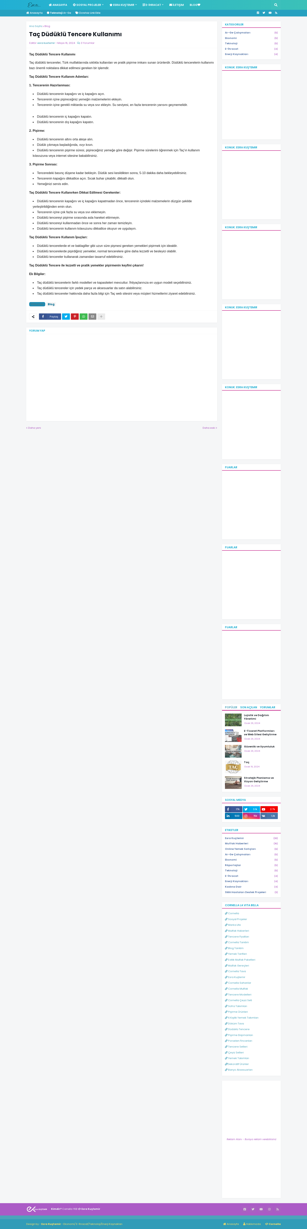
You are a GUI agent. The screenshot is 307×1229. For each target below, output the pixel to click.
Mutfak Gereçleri (237, 965)
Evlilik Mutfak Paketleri (240, 960)
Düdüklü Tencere (237, 1029)
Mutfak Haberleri (251, 844)
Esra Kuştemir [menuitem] (121, 5)
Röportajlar (251, 865)
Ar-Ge (59, 13)
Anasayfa (34, 13)
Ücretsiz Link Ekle (87, 13)
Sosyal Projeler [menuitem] (87, 5)
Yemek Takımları (237, 1058)
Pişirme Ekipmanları (239, 1035)
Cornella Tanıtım (237, 942)
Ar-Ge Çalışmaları (251, 33)
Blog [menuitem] (195, 5)
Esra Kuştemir (251, 838)
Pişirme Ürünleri (236, 1012)
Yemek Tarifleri (236, 954)
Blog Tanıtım (234, 948)
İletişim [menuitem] (176, 5)
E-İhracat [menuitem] (152, 5)
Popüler (231, 707)
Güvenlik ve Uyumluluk (259, 746)
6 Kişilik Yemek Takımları (241, 1018)
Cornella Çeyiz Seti (238, 1000)
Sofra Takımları (236, 1006)
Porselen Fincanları (238, 1041)
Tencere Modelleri (238, 994)
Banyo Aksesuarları (239, 1070)
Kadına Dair (251, 887)
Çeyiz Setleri (234, 1052)
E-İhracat (251, 49)
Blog (47, 26)
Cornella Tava (235, 971)
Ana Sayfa (35, 26)
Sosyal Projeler (236, 919)
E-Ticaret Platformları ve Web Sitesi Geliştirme (260, 732)
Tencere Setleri (236, 1047)
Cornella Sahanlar (238, 983)
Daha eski (209, 428)
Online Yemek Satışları (251, 849)
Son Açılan (248, 707)
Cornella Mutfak (236, 989)
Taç (246, 762)
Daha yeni (34, 428)
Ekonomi (251, 38)
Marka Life (233, 925)
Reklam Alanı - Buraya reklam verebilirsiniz (251, 1139)
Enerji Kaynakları (251, 54)
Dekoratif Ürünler (237, 1064)
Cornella (232, 913)
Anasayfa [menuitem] (58, 5)
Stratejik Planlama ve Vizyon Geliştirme (259, 779)
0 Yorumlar (88, 43)
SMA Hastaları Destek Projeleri (251, 892)
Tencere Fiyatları (237, 936)
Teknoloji (251, 44)
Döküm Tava (234, 1023)
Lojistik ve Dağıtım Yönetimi (256, 717)
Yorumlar (267, 707)
